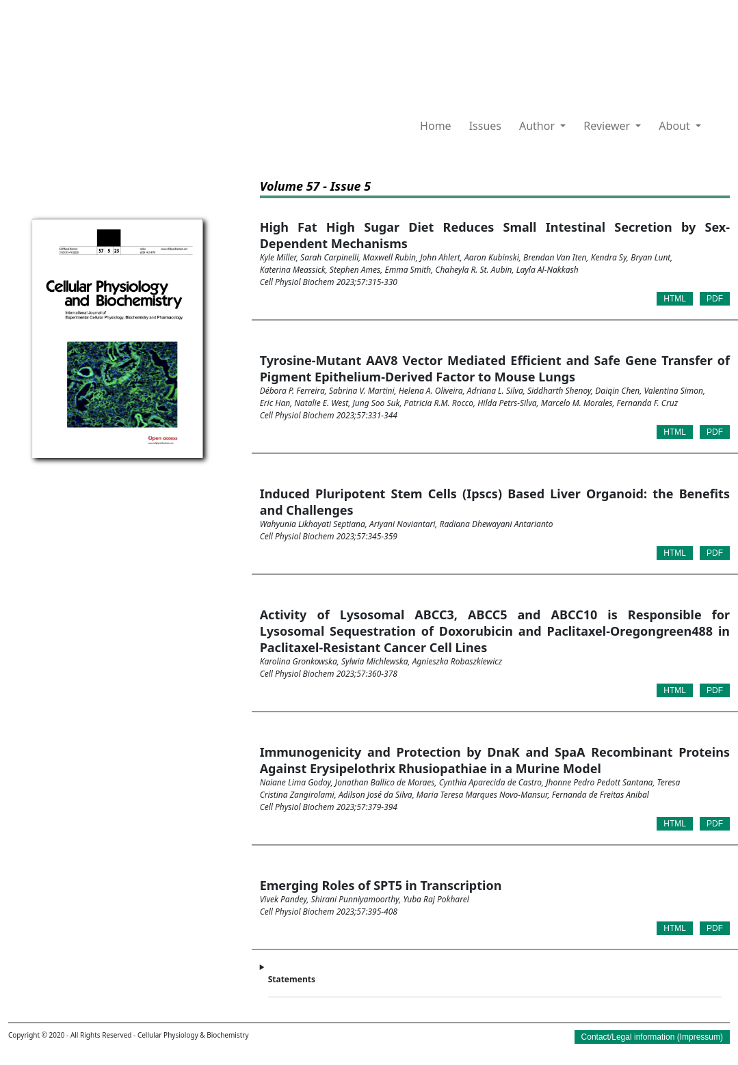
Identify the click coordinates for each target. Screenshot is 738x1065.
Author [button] (538, 125)
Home (435, 125)
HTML (674, 299)
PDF (715, 299)
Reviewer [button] (608, 125)
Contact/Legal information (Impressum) (652, 1037)
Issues (485, 125)
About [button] (676, 125)
